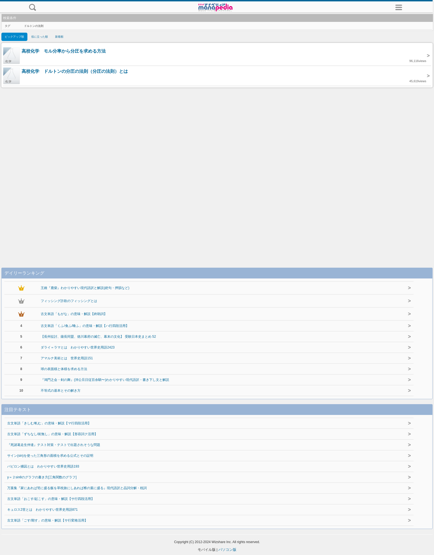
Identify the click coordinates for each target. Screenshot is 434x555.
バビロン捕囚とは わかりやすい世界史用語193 (43, 466)
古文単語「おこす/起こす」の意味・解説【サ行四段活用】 (50, 499)
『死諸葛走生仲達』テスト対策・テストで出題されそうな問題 (53, 445)
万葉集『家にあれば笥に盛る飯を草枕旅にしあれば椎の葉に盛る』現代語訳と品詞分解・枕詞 (77, 488)
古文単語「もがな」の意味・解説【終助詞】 (74, 314)
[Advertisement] (217, 172)
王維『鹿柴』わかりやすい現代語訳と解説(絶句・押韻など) (85, 288)
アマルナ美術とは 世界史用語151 (67, 358)
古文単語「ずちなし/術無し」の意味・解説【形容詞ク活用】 (52, 434)
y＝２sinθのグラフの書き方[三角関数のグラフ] (42, 477)
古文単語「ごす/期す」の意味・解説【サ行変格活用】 (47, 520)
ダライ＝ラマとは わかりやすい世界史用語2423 (78, 347)
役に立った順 (39, 36)
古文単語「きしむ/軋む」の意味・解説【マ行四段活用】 (49, 423)
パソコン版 (227, 550)
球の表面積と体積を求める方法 (64, 369)
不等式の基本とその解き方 (61, 391)
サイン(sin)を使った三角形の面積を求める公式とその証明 (50, 456)
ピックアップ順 (14, 36)
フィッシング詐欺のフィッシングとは (69, 301)
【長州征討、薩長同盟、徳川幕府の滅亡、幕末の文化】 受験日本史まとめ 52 (98, 337)
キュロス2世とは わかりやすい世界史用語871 (42, 510)
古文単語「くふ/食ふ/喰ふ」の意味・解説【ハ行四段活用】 (85, 326)
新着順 (59, 36)
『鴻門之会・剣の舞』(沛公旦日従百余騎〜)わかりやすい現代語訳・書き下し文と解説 (105, 380)
